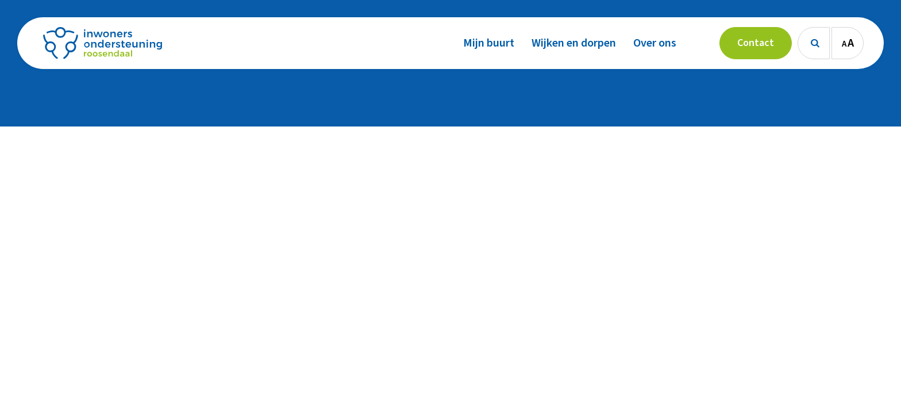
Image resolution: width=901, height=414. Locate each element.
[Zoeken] (814, 43)
